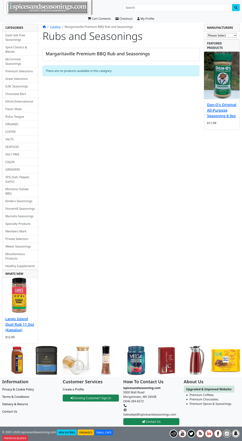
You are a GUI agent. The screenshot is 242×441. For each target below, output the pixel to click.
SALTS (9, 139)
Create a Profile (73, 389)
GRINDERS (12, 169)
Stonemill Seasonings (20, 209)
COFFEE (10, 132)
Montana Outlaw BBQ (17, 191)
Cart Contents (99, 19)
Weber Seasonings (18, 246)
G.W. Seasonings (16, 86)
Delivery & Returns (15, 404)
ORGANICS (85, 432)
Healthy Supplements (20, 266)
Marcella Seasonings (19, 216)
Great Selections (16, 79)
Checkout (124, 19)
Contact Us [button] (151, 422)
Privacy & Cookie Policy (18, 389)
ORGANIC (12, 124)
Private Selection (16, 239)
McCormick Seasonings (13, 61)
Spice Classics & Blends (16, 49)
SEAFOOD (12, 147)
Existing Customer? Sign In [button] (90, 398)
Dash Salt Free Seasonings (15, 37)
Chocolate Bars (15, 94)
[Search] (177, 7)
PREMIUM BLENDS (15, 438)
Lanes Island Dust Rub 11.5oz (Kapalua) (19, 324)
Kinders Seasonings (18, 201)
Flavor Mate (13, 109)
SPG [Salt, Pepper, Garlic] (17, 179)
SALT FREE (12, 154)
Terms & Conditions (15, 397)
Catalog (55, 27)
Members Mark (15, 231)
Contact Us (9, 411)
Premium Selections (19, 71)
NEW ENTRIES (66, 432)
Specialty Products (18, 224)
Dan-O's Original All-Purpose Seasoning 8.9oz (221, 110)
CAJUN (9, 162)
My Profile (145, 19)
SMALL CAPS (104, 432)
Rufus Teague (14, 117)
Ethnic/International (19, 101)
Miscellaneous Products (15, 256)
